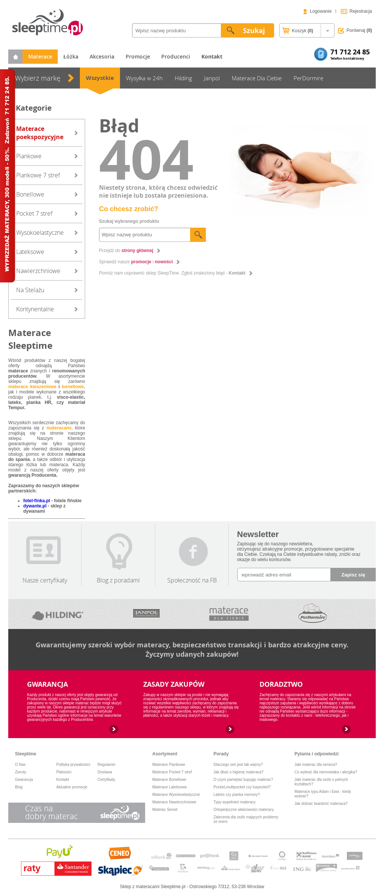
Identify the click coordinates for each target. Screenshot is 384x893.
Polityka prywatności (73, 764)
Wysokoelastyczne (40, 232)
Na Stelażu (30, 290)
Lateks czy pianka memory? (236, 794)
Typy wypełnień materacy (234, 802)
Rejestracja (361, 11)
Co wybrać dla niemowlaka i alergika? (325, 772)
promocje (141, 261)
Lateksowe (30, 252)
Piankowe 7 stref (38, 175)
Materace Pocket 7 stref (172, 772)
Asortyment (164, 753)
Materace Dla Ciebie (257, 78)
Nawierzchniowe (38, 271)
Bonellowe (30, 194)
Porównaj (359, 30)
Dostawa (105, 772)
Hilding (183, 78)
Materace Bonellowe (169, 779)
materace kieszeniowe (32, 386)
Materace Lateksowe (169, 787)
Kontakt (237, 273)
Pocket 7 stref (34, 213)
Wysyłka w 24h (144, 78)
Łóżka (70, 56)
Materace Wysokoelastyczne (176, 794)
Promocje (138, 56)
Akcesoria (102, 56)
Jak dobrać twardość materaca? (321, 803)
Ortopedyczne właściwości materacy (243, 809)
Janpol (212, 78)
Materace (40, 56)
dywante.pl (34, 506)
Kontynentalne (35, 309)
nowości (164, 261)
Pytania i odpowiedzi (316, 753)
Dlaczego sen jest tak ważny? (238, 764)
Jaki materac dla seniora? (315, 764)
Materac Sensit (164, 809)
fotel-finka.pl (36, 500)
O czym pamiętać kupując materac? (243, 779)
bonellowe (73, 386)
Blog (18, 787)
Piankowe (29, 156)
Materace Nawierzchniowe (174, 802)
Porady (221, 753)
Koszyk (297, 31)
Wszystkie (100, 78)
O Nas (20, 764)
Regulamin (107, 764)
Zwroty (20, 772)
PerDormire (308, 78)
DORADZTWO (281, 684)
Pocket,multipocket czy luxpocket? (241, 787)
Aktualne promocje (71, 787)
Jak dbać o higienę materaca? (238, 772)
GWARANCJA (47, 684)
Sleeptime (25, 753)
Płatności (64, 772)
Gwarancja (24, 779)
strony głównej (137, 250)
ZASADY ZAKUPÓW (173, 684)
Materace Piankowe (168, 764)
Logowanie (321, 11)
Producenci (175, 56)
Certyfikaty (106, 779)
